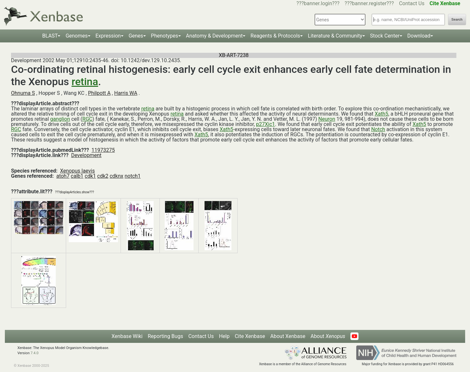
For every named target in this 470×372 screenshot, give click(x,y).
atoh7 (63, 176)
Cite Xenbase (250, 336)
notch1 (132, 176)
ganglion (60, 119)
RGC (87, 119)
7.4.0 (34, 353)
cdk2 (103, 176)
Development (86, 155)
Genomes (76, 36)
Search (457, 19)
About (328, 336)
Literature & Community (335, 36)
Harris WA (125, 93)
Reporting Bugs (165, 336)
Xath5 (381, 114)
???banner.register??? (369, 3)
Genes (136, 36)
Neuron (326, 119)
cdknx (116, 176)
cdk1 (90, 176)
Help (224, 336)
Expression (108, 36)
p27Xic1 (265, 124)
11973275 (103, 150)
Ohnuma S (23, 93)
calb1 (77, 176)
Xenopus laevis (77, 171)
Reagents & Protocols (275, 36)
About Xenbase (287, 336)
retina (85, 81)
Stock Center (385, 36)
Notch (378, 129)
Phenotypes (164, 36)
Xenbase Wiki (127, 336)
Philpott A (99, 93)
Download (418, 36)
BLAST (50, 36)
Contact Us (412, 3)
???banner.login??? (318, 3)
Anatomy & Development (214, 36)
